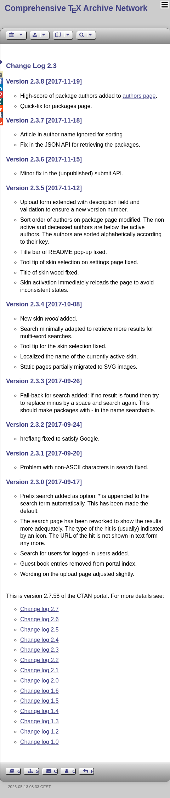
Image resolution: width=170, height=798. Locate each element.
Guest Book (19, 771)
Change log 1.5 (39, 701)
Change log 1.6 (39, 691)
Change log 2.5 (39, 630)
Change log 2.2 (39, 660)
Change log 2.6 (39, 619)
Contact (56, 771)
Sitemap (37, 771)
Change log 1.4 (39, 711)
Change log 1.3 (39, 721)
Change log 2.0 (39, 681)
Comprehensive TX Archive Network (76, 8)
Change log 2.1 (39, 670)
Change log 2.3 (39, 650)
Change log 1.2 (39, 732)
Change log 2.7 (39, 609)
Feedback (92, 771)
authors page (139, 96)
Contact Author (74, 771)
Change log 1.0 (39, 742)
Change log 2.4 (39, 640)
